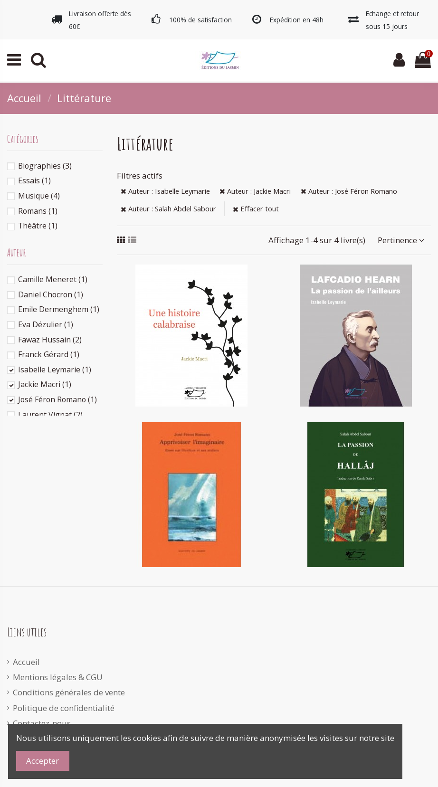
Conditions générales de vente (69, 692)
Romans (37, 211)
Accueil (26, 661)
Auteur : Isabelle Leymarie (165, 191)
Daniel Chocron (50, 294)
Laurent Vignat (50, 414)
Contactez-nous (42, 723)
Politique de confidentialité (63, 707)
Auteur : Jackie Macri (255, 191)
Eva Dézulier (45, 324)
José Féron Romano (57, 399)
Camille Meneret (52, 279)
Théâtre (37, 225)
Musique (39, 195)
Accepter (42, 760)
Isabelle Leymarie (54, 369)
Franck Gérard (48, 354)
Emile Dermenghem (58, 309)
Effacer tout (256, 208)
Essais (34, 180)
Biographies (45, 166)
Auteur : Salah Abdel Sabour (168, 208)
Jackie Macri (44, 384)
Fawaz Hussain (50, 339)
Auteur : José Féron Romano (349, 191)
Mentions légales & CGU (58, 677)
